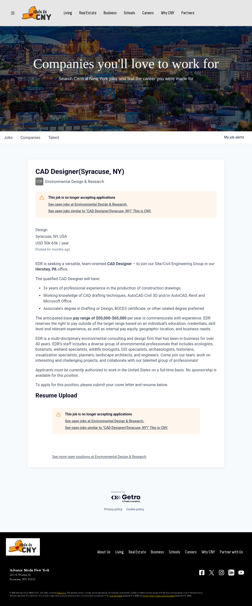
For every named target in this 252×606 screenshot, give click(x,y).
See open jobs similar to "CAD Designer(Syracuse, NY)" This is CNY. (99, 211)
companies (30, 137)
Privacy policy (113, 509)
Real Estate (87, 13)
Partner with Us (231, 552)
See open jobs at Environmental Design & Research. (87, 204)
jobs (8, 137)
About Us (103, 552)
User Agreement (116, 595)
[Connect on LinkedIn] (231, 572)
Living (68, 13)
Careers (148, 13)
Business (110, 13)
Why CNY (167, 13)
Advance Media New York (29, 570)
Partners (187, 13)
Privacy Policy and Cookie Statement (159, 595)
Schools (129, 13)
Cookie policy (135, 509)
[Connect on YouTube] (241, 572)
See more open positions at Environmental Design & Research (99, 457)
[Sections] (13, 13)
